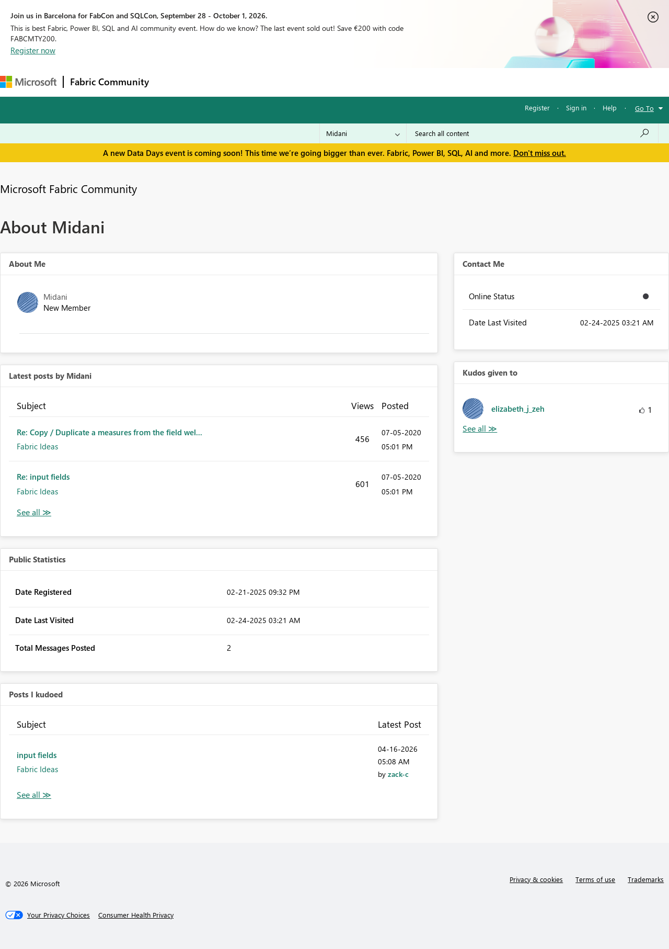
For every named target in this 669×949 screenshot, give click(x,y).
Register (537, 107)
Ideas (261, 81)
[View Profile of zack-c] (398, 774)
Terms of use (595, 879)
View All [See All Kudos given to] (480, 429)
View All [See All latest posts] (34, 512)
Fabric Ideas (37, 446)
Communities (308, 81)
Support (439, 81)
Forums (173, 81)
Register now (32, 50)
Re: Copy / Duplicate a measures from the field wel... (109, 432)
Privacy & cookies (536, 879)
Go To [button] (644, 108)
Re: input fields (43, 476)
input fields (36, 755)
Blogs (355, 81)
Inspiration (219, 81)
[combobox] (532, 133)
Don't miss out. (539, 153)
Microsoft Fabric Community (68, 188)
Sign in (576, 107)
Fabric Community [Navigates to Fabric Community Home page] (109, 81)
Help (610, 107)
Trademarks (646, 879)
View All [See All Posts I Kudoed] (34, 795)
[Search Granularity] (363, 133)
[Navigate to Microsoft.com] (28, 82)
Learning (395, 81)
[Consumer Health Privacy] (136, 915)
